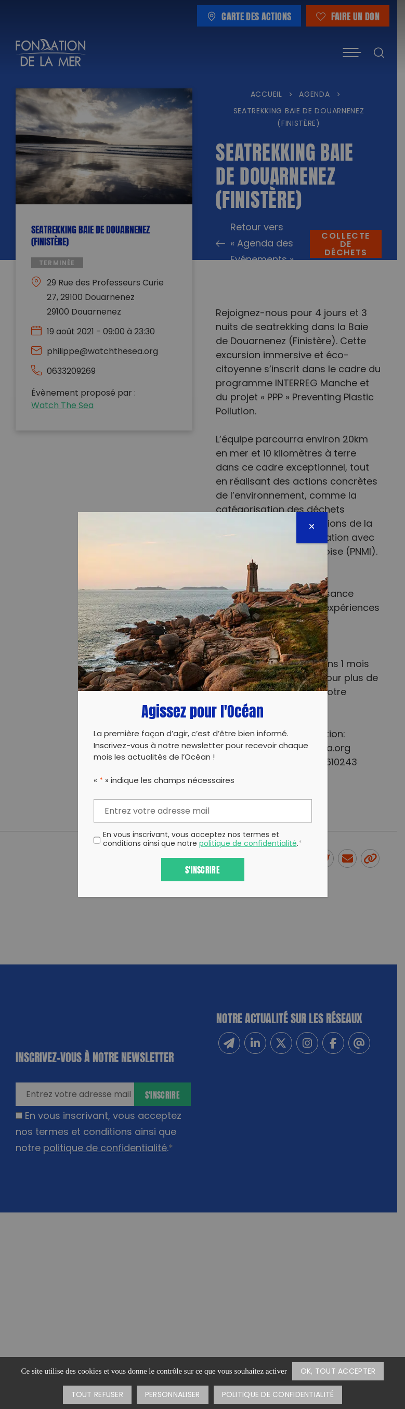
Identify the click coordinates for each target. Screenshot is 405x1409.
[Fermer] (312, 527)
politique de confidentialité (248, 844)
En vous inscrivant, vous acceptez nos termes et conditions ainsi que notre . (202, 840)
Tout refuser (97, 1395)
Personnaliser (172, 1395)
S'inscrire (202, 869)
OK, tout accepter (338, 1372)
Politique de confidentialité (278, 1395)
